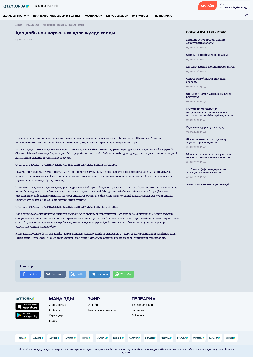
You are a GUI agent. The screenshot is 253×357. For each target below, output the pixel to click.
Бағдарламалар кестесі (56, 15)
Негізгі (18, 25)
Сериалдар (117, 15)
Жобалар (93, 15)
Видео (53, 320)
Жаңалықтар (16, 15)
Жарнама (138, 310)
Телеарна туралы (143, 304)
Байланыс (138, 315)
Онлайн (93, 304)
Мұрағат (140, 15)
